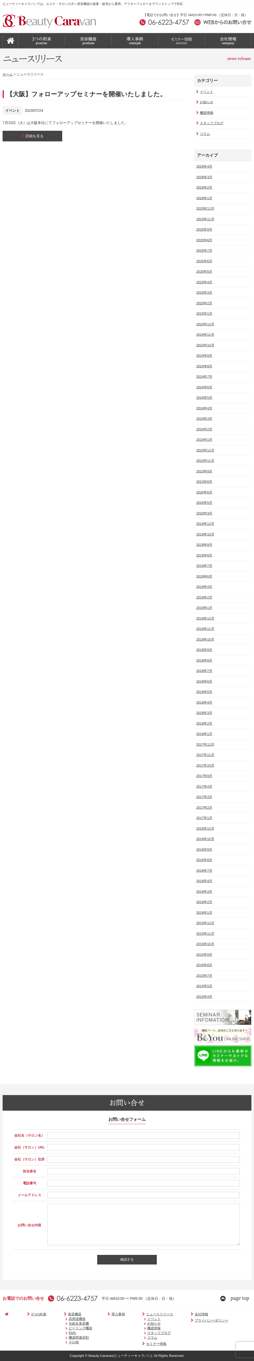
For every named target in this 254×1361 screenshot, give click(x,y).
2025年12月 (205, 208)
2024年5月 (204, 398)
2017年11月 (205, 755)
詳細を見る (33, 136)
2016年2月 (204, 902)
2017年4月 (204, 786)
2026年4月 (204, 166)
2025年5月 (204, 271)
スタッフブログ (209, 123)
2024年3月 (204, 419)
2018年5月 (204, 692)
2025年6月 (204, 261)
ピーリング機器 (70, 1328)
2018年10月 (205, 639)
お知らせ (204, 102)
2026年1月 (204, 198)
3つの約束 (30, 1314)
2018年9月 (204, 650)
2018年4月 (204, 702)
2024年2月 (204, 429)
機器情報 (204, 113)
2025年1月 (204, 313)
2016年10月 (205, 839)
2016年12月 (205, 828)
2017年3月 (204, 797)
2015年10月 (205, 944)
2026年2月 (204, 187)
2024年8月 (204, 366)
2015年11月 (205, 934)
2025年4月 (204, 282)
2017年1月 (204, 818)
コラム (202, 134)
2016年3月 (204, 891)
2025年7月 (204, 250)
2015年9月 (204, 955)
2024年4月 (204, 408)
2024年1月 (204, 440)
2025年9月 (204, 229)
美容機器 (61, 1314)
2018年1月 (204, 734)
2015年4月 (204, 997)
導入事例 (105, 1314)
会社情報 (179, 1314)
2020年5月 (204, 503)
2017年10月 (205, 765)
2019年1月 (204, 608)
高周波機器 (66, 1319)
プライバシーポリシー (189, 1320)
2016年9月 (204, 849)
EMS (62, 1333)
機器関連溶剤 (68, 1337)
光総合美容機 (68, 1323)
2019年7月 (204, 566)
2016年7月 (204, 870)
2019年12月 (205, 524)
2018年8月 (204, 660)
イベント (204, 92)
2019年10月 (205, 534)
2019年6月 (204, 576)
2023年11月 (205, 461)
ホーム (8, 74)
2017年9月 (204, 776)
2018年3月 (204, 713)
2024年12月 (205, 324)
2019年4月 (204, 587)
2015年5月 (204, 986)
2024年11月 (205, 334)
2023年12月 (205, 450)
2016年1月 (204, 913)
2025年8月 (204, 240)
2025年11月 (205, 219)
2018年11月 (205, 629)
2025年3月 (204, 292)
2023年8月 (204, 482)
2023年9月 (204, 471)
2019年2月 (204, 597)
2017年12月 (205, 744)
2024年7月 (204, 377)
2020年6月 (204, 492)
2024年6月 (204, 387)
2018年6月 (204, 681)
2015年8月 (204, 965)
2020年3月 (204, 513)
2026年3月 (204, 177)
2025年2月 (204, 303)
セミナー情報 (138, 1344)
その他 (63, 1342)
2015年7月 (204, 976)
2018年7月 (204, 671)
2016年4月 (204, 881)
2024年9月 (204, 356)
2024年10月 (205, 345)
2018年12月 (205, 618)
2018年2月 (204, 723)
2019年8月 (204, 555)
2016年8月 (204, 860)
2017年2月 (204, 807)
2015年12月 (205, 923)
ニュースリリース (141, 1314)
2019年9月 (204, 545)
